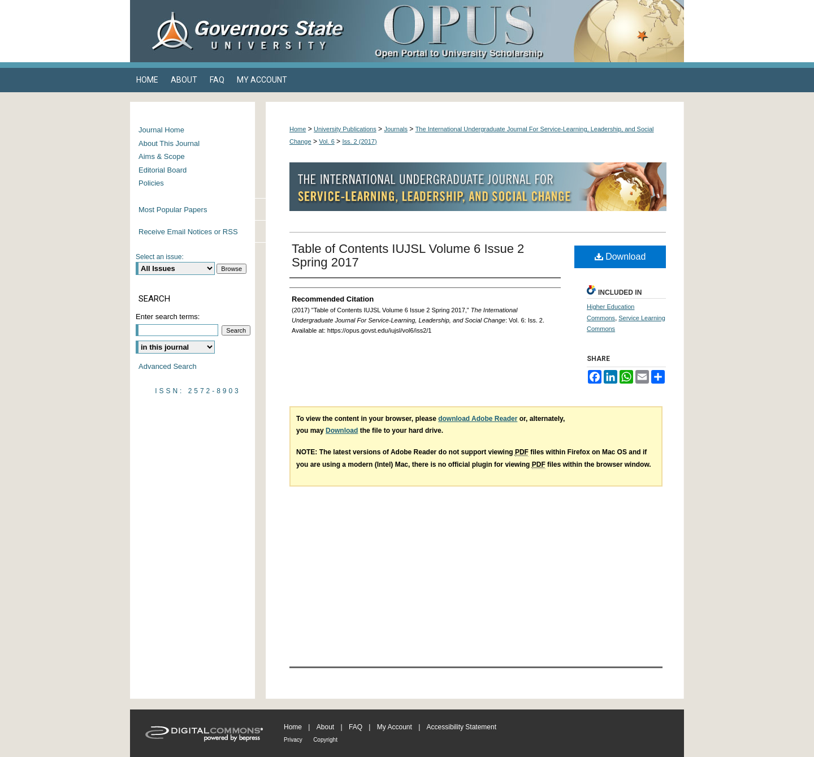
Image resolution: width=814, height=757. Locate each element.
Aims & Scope (161, 156)
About (325, 727)
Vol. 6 (327, 141)
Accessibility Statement (461, 727)
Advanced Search (167, 366)
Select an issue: (160, 257)
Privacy (293, 740)
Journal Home (161, 130)
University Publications (345, 129)
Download (620, 256)
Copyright (325, 740)
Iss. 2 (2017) (359, 141)
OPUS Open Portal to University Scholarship (520, 31)
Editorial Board (162, 170)
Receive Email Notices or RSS (188, 231)
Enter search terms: (168, 316)
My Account (394, 727)
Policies (151, 183)
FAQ (355, 727)
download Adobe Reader (477, 419)
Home (297, 129)
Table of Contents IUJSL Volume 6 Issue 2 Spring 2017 (408, 255)
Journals (396, 129)
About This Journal (169, 143)
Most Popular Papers (172, 209)
